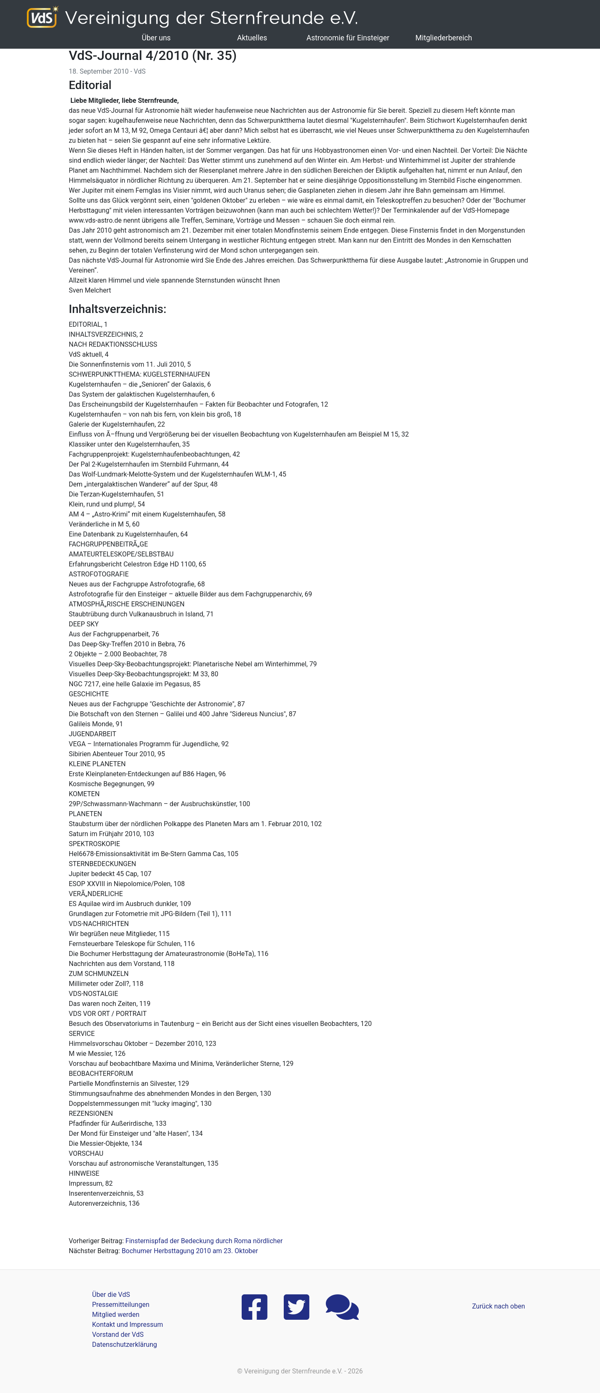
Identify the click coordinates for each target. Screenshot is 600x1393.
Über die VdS (111, 1295)
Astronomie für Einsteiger (347, 38)
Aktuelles (252, 38)
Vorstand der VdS (118, 1334)
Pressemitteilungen (120, 1305)
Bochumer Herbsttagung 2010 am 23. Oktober (190, 1251)
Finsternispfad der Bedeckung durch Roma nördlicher (203, 1241)
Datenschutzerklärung (124, 1344)
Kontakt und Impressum (127, 1324)
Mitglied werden (115, 1315)
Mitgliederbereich (443, 38)
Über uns (156, 38)
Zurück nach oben (498, 1306)
